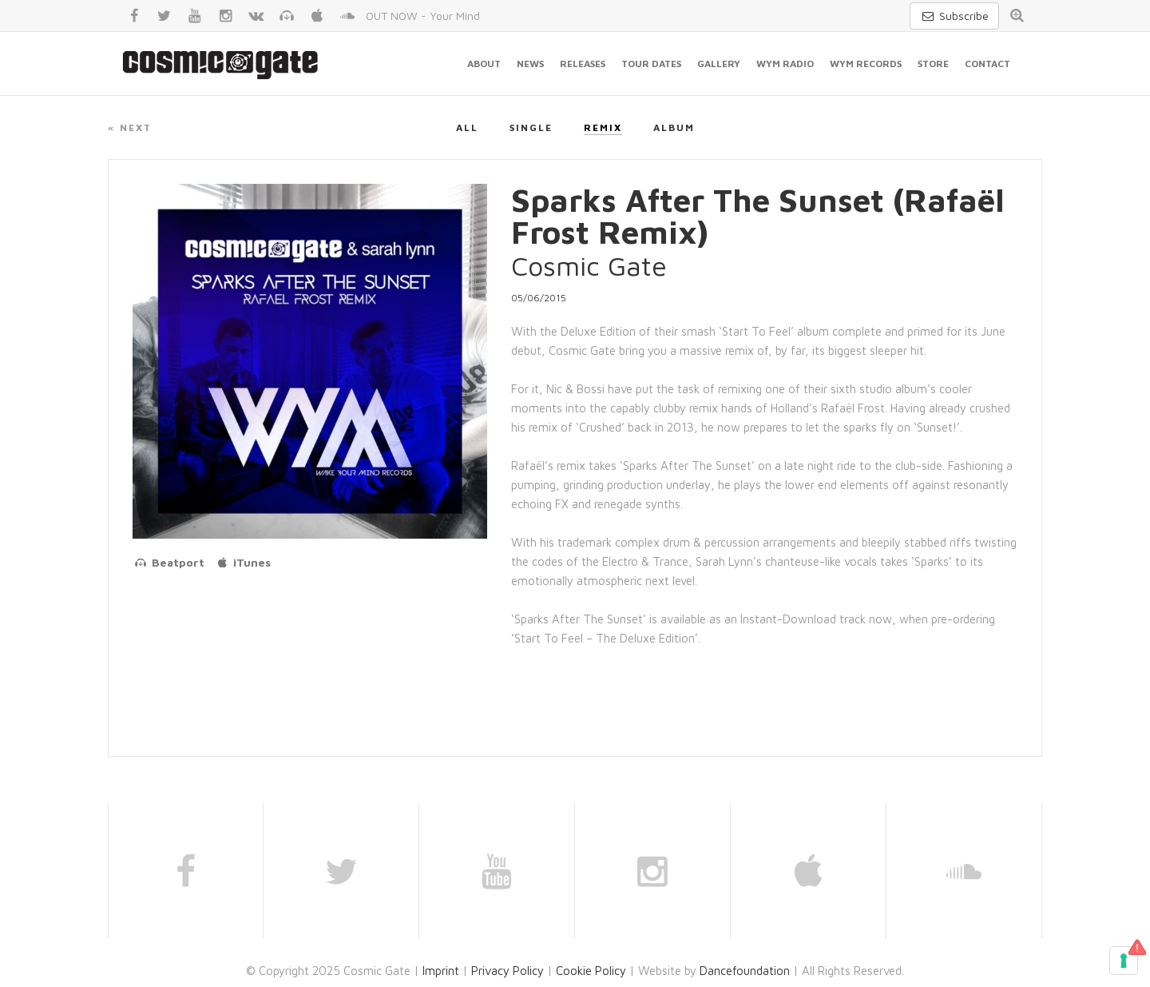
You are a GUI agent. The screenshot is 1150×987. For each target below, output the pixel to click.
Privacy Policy (507, 970)
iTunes (243, 562)
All (467, 127)
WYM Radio (785, 64)
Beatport (168, 562)
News (530, 64)
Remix (603, 127)
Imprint (440, 970)
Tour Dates (651, 64)
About (484, 64)
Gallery (718, 64)
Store (933, 64)
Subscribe (954, 15)
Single (531, 127)
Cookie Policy (591, 970)
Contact (987, 64)
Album (674, 127)
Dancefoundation (745, 970)
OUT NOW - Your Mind (423, 15)
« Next (130, 127)
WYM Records (866, 64)
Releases (582, 64)
